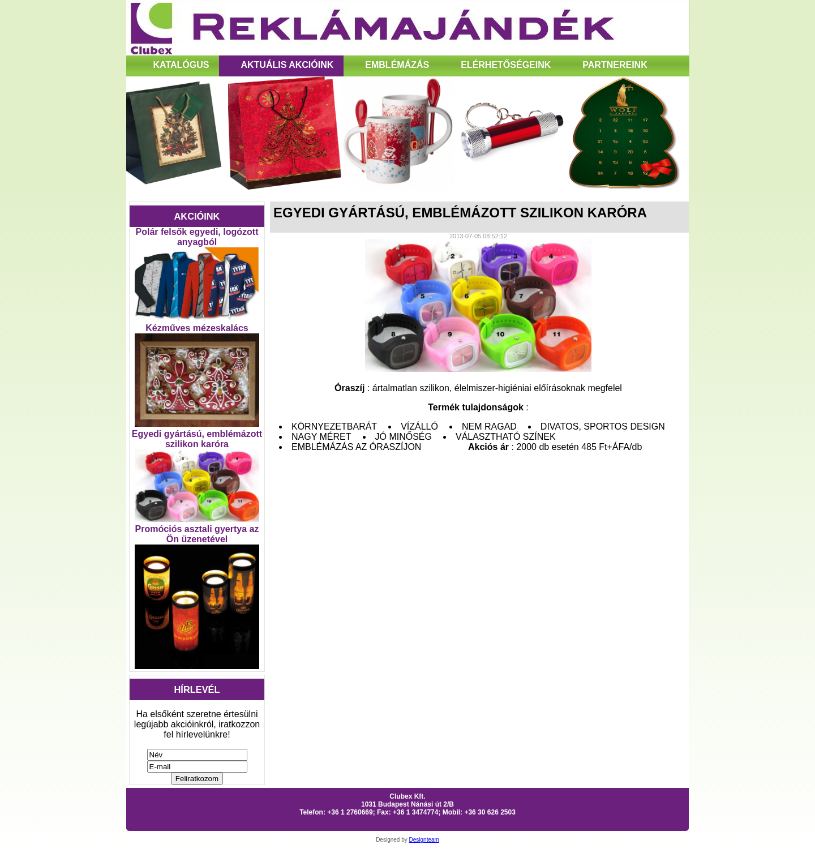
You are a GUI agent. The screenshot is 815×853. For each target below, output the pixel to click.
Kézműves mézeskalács (196, 328)
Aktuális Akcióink (287, 65)
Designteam (424, 840)
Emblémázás (397, 65)
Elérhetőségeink (506, 65)
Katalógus (181, 65)
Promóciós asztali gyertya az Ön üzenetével (197, 534)
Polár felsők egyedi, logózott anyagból (197, 237)
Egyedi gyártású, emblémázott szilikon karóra (197, 439)
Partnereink (614, 65)
